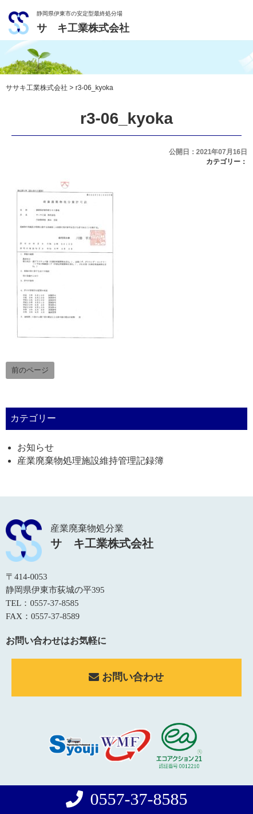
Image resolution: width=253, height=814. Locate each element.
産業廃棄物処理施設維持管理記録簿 (90, 460)
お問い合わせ (126, 677)
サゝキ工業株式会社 (83, 28)
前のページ (30, 370)
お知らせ (35, 447)
